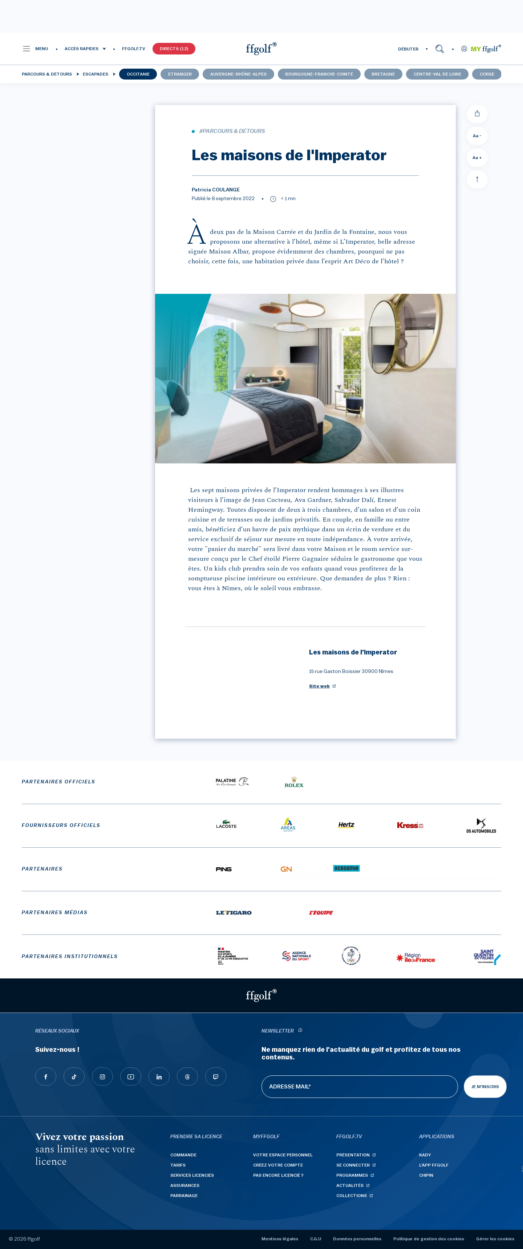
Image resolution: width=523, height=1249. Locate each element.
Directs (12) (174, 48)
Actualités (350, 1185)
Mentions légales (280, 1239)
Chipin (426, 1175)
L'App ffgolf (434, 1165)
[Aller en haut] (477, 179)
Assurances (184, 1185)
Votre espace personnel (283, 1155)
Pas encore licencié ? (278, 1175)
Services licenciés (192, 1175)
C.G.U (315, 1239)
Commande (183, 1155)
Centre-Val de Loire (437, 74)
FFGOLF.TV (133, 48)
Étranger (180, 74)
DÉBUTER (408, 49)
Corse (487, 74)
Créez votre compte (278, 1165)
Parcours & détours (47, 74)
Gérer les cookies (495, 1239)
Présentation (353, 1155)
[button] (35, 49)
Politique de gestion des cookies (428, 1239)
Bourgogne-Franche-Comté (319, 74)
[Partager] (477, 114)
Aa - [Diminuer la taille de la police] (477, 136)
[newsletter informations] (300, 1031)
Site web (319, 686)
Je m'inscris (485, 1086)
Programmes (352, 1175)
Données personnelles (357, 1239)
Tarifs (178, 1165)
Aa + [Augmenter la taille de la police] (477, 157)
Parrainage (184, 1195)
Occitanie (138, 74)
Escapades (95, 74)
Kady (425, 1155)
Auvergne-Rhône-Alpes (238, 74)
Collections (351, 1195)
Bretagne (383, 74)
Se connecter (353, 1165)
